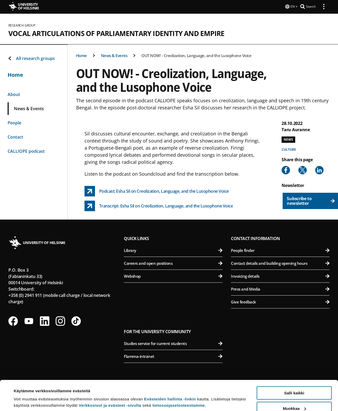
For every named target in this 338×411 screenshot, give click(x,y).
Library (173, 249)
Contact (15, 136)
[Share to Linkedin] (319, 169)
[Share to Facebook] (286, 169)
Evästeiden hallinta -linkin (170, 373)
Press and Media (280, 288)
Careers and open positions (173, 262)
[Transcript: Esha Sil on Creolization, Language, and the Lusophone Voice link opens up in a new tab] (159, 205)
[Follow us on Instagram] (60, 320)
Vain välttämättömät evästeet (294, 398)
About (14, 94)
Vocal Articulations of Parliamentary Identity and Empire (116, 33)
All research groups (31, 58)
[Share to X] (302, 169)
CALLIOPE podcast (26, 151)
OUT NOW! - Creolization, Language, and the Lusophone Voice (196, 55)
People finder (280, 249)
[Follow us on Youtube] (29, 320)
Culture (289, 149)
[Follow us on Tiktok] (76, 320)
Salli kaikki (294, 367)
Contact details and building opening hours (280, 262)
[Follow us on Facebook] (13, 320)
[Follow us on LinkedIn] (44, 320)
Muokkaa (294, 382)
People (14, 122)
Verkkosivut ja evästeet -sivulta (110, 379)
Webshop (173, 275)
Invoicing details (280, 275)
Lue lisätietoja (27, 394)
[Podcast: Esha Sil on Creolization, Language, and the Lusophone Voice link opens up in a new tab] (157, 190)
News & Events (114, 55)
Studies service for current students (173, 343)
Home (81, 55)
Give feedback (280, 301)
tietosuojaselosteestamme (178, 379)
